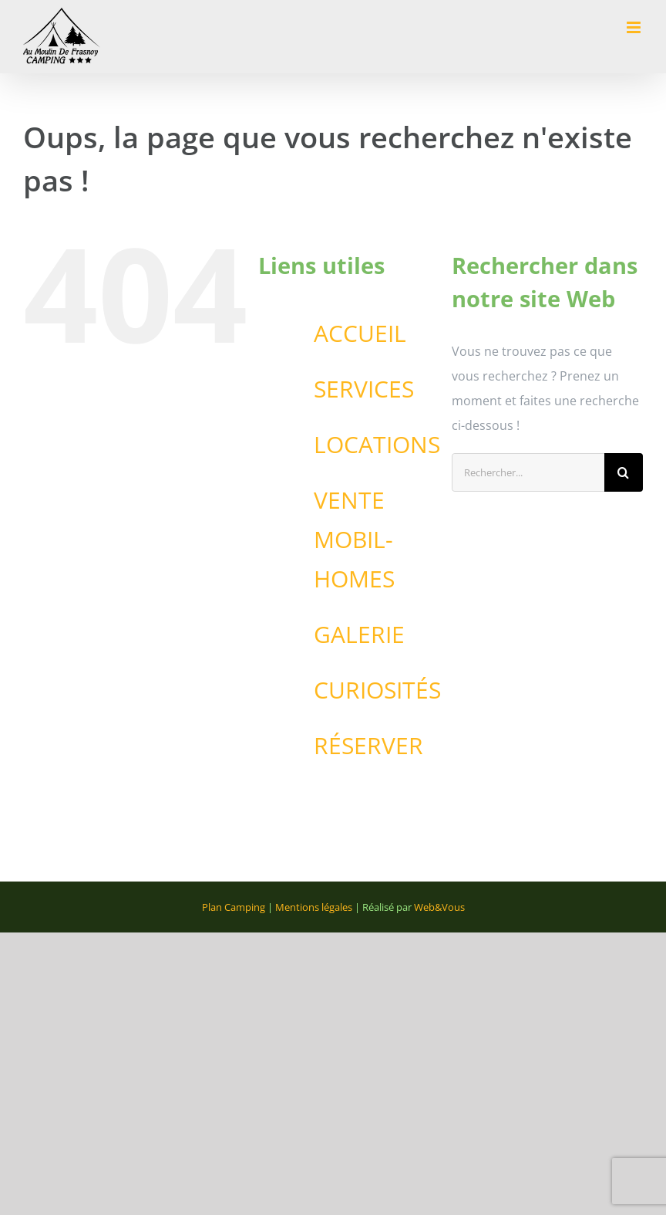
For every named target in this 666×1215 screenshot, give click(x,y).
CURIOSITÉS (377, 690)
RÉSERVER (368, 745)
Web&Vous (439, 907)
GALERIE (359, 634)
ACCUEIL (360, 333)
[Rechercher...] (528, 472)
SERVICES (364, 388)
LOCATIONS (377, 444)
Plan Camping (233, 907)
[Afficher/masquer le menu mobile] (635, 27)
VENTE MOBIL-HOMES (354, 539)
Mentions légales (313, 907)
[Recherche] (623, 472)
